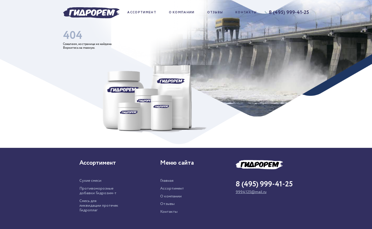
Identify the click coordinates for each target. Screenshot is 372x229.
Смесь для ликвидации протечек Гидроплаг (98, 205)
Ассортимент (141, 12)
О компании (182, 12)
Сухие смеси (90, 180)
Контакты (246, 12)
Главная (167, 180)
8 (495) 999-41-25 (287, 13)
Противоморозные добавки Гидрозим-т (98, 191)
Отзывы (215, 12)
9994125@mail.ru (251, 192)
